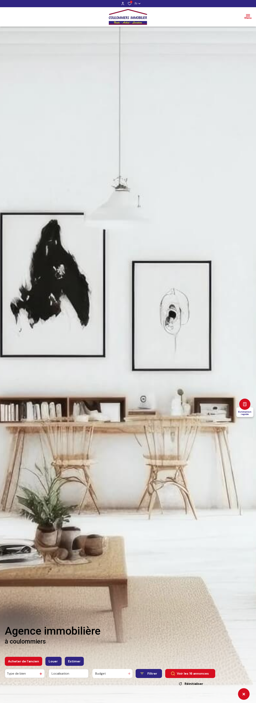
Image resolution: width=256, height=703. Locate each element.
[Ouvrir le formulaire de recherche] (149, 674)
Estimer (74, 662)
